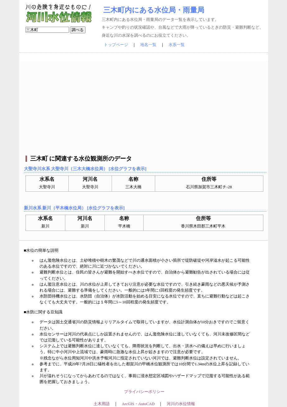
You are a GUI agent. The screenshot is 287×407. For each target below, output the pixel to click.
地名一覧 (148, 45)
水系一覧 (177, 45)
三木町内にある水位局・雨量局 (153, 10)
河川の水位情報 (181, 404)
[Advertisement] (144, 104)
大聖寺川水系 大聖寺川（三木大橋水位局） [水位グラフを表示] (85, 168)
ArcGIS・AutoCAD (138, 404)
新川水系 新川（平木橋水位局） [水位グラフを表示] (74, 207)
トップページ (116, 45)
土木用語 (102, 404)
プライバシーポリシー (144, 392)
